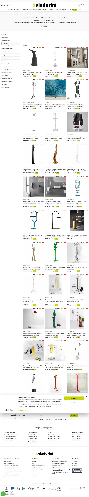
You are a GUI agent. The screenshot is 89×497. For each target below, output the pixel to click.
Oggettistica (5, 37)
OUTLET (75, 9)
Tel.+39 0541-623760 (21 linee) (11, 465)
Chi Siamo (33, 474)
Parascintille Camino (6, 81)
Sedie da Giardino (52, 440)
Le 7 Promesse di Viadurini (37, 473)
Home (2, 14)
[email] (53, 415)
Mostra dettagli (22, 494)
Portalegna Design (6, 72)
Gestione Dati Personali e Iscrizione (59, 461)
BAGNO (39, 9)
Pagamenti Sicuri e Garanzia (58, 467)
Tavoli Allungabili (9, 432)
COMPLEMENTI (45, 9)
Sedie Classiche (51, 434)
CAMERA (56, 9)
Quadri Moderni (6, 40)
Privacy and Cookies (35, 467)
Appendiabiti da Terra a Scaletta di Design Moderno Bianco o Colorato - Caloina (54, 203)
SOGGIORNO (18, 9)
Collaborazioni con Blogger (37, 469)
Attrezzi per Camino (6, 78)
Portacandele (5, 64)
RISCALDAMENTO (33, 9)
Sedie (49, 432)
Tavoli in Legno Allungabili (10, 436)
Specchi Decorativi (6, 52)
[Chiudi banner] (86, 480)
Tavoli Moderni (32, 432)
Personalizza (74, 486)
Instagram (75, 463)
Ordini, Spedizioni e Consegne (58, 463)
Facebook (75, 461)
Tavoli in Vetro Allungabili (10, 438)
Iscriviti (73, 415)
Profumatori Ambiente (7, 70)
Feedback (33, 461)
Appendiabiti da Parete (8, 46)
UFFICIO (60, 9)
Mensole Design (5, 58)
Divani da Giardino (76, 438)
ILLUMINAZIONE (25, 9)
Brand (79, 9)
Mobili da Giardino (77, 432)
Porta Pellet (4, 75)
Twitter (74, 467)
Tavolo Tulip (31, 440)
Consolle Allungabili (8, 440)
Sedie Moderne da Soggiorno (54, 438)
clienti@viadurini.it (8, 473)
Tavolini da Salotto (32, 436)
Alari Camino (4, 84)
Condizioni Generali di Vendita (37, 465)
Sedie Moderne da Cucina (54, 436)
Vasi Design (5, 61)
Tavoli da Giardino (32, 441)
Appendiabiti (16, 14)
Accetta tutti (74, 482)
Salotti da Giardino (76, 436)
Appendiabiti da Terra (25, 14)
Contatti (33, 471)
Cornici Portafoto (5, 87)
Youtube (74, 465)
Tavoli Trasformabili (32, 438)
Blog (32, 463)
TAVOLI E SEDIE (11, 9)
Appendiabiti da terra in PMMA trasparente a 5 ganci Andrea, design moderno (54, 301)
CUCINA (64, 9)
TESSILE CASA (69, 9)
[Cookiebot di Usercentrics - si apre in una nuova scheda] (9, 494)
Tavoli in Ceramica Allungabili (11, 434)
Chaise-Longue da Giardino (78, 434)
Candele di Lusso (6, 67)
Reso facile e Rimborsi (57, 465)
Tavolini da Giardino (76, 440)
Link (65, 419)
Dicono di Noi (34, 476)
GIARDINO (51, 9)
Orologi (4, 55)
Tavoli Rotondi (31, 434)
